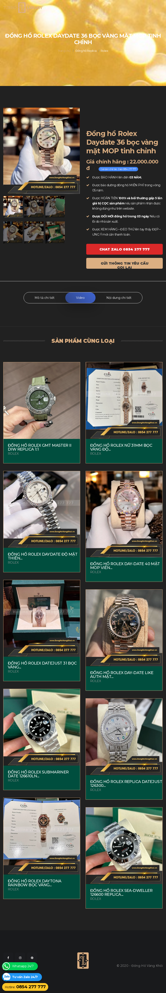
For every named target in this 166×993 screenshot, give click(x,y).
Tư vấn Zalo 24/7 (25, 977)
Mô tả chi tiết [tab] (44, 298)
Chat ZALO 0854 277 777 (124, 249)
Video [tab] (80, 298)
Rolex (104, 50)
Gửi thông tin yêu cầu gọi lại (124, 265)
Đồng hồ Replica (86, 50)
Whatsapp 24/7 (23, 966)
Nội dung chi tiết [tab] (118, 298)
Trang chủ (64, 50)
